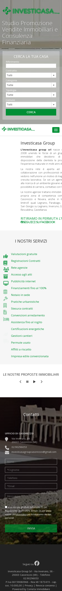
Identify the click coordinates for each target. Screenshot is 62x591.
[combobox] (28, 78)
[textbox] (31, 69)
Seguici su (31, 572)
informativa (21, 514)
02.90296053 (19, 453)
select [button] (53, 78)
